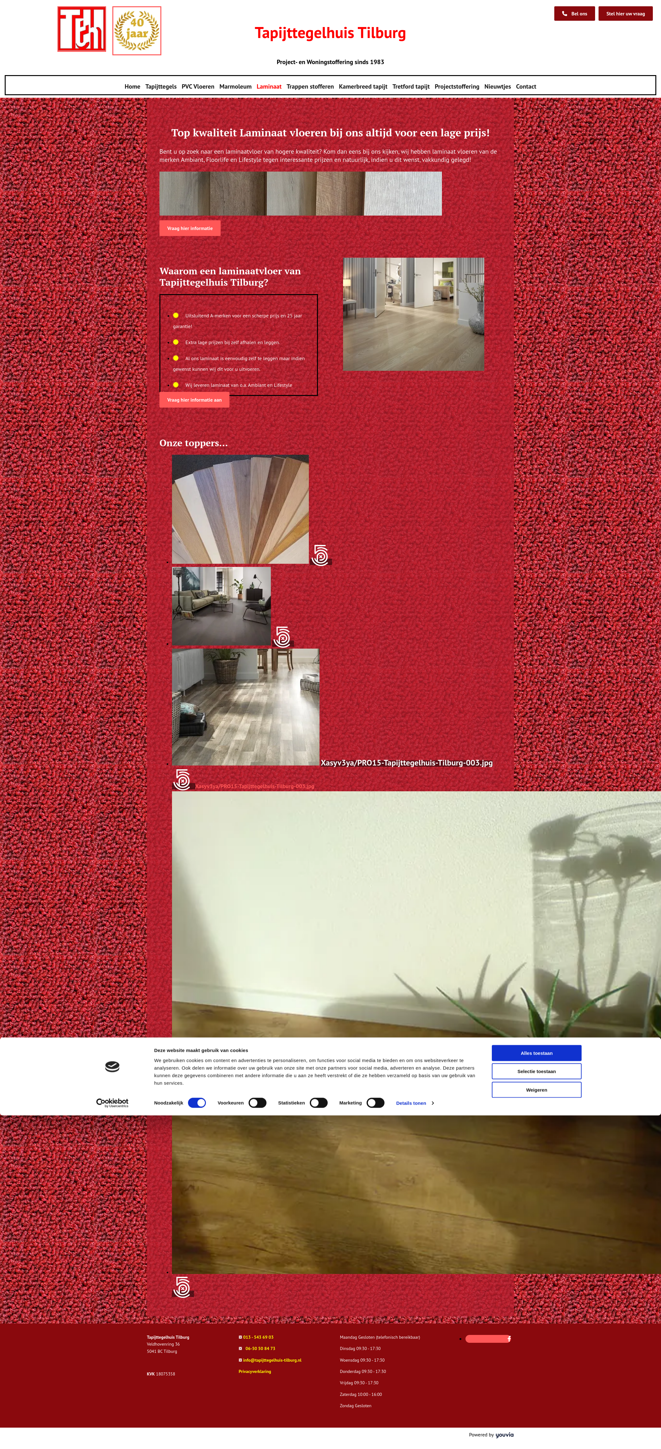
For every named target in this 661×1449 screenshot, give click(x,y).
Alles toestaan (537, 1386)
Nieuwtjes (498, 84)
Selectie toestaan (537, 1405)
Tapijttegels (161, 84)
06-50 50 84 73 (260, 1344)
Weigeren (536, 1423)
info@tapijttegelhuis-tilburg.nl (272, 1356)
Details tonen (411, 1436)
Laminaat (269, 84)
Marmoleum (235, 84)
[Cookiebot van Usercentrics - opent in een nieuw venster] (112, 1436)
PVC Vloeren (198, 84)
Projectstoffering (457, 84)
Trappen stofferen (310, 84)
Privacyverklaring (255, 1367)
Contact (526, 84)
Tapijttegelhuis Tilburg (330, 32)
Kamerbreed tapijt (363, 84)
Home (132, 84)
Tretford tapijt (411, 84)
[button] (626, 13)
